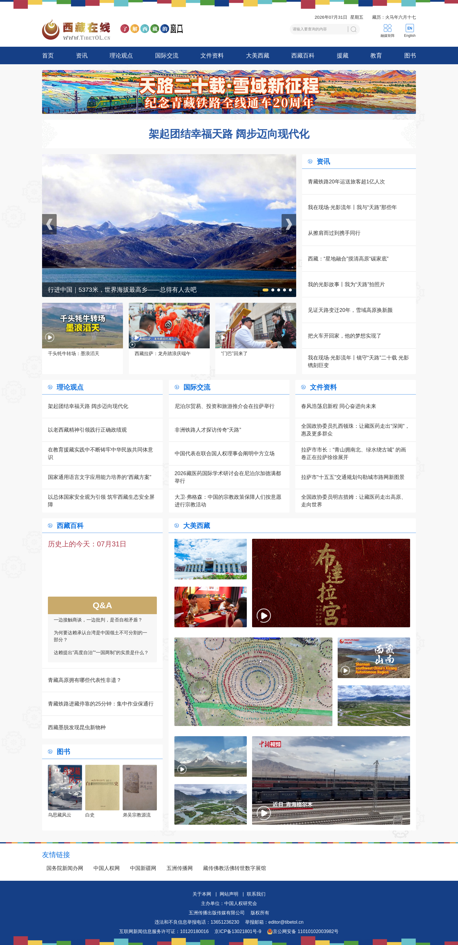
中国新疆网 (143, 868)
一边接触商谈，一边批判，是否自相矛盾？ (98, 623)
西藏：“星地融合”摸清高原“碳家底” (348, 259)
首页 (48, 55)
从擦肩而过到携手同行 (334, 233)
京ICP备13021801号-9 (237, 931)
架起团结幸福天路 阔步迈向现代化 (229, 134)
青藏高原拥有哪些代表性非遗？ (85, 680)
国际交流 (166, 55)
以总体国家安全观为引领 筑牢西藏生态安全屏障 (101, 501)
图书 (410, 55)
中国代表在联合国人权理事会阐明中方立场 (225, 453)
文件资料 (212, 55)
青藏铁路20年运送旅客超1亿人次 (346, 182)
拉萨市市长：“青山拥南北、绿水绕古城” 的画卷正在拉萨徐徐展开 (353, 453)
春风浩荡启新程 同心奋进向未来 (338, 406)
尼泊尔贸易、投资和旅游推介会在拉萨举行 (225, 406)
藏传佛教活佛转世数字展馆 (234, 868)
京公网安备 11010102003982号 (303, 931)
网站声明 (229, 894)
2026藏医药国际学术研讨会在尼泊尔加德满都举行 (228, 477)
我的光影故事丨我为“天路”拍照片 (346, 284)
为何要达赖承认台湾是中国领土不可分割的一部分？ (100, 640)
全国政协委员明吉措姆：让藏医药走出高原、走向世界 (353, 501)
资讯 (82, 55)
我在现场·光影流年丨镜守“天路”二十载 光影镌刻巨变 (358, 361)
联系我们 (256, 894)
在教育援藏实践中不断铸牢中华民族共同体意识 (100, 453)
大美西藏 (257, 55)
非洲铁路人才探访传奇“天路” (208, 430)
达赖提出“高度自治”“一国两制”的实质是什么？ (101, 656)
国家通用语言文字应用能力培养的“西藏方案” (99, 477)
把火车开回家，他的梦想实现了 (344, 336)
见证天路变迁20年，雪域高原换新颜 (350, 310)
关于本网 (201, 894)
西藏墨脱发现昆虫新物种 (77, 727)
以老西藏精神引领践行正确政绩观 (87, 430)
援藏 (342, 55)
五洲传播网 (179, 868)
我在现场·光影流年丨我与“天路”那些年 (352, 207)
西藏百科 (303, 55)
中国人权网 (106, 868)
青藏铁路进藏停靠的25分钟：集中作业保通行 (101, 704)
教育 (376, 55)
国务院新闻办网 (64, 868)
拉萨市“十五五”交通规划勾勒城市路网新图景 (353, 477)
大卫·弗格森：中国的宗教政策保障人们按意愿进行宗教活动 (228, 501)
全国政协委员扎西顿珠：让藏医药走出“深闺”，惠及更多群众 (355, 430)
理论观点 (121, 55)
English (409, 36)
